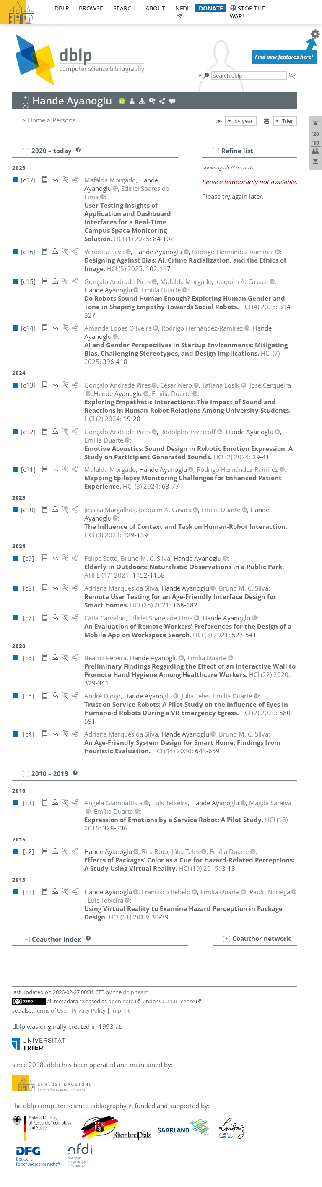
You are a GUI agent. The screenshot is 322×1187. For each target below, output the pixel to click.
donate (211, 8)
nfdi (182, 8)
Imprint (120, 1010)
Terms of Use (50, 1010)
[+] (227, 938)
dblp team (135, 992)
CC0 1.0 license (177, 1001)
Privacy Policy (89, 1010)
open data (121, 1001)
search (124, 8)
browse (91, 8)
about (155, 8)
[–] (216, 150)
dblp (62, 8)
